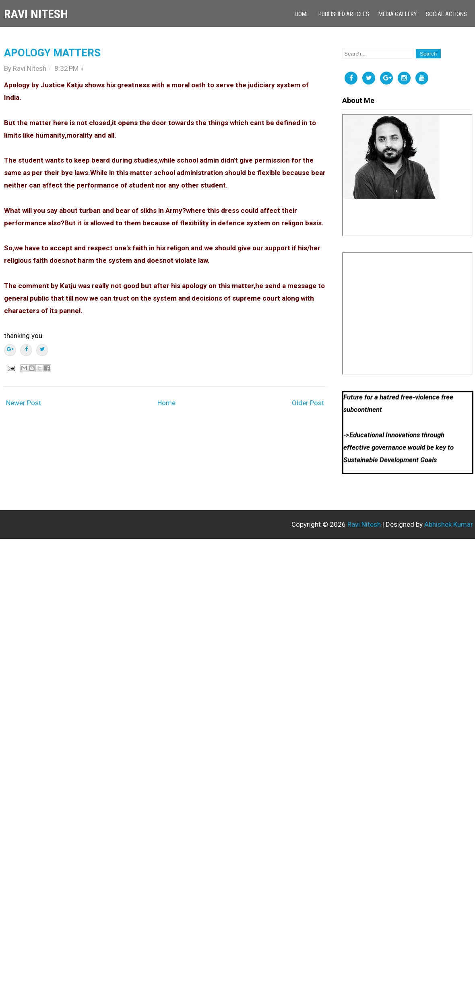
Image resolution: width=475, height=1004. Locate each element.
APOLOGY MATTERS (52, 53)
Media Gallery (397, 14)
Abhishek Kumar (448, 524)
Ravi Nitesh (36, 14)
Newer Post (23, 403)
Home (302, 14)
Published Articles (343, 14)
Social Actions (446, 14)
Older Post (308, 403)
